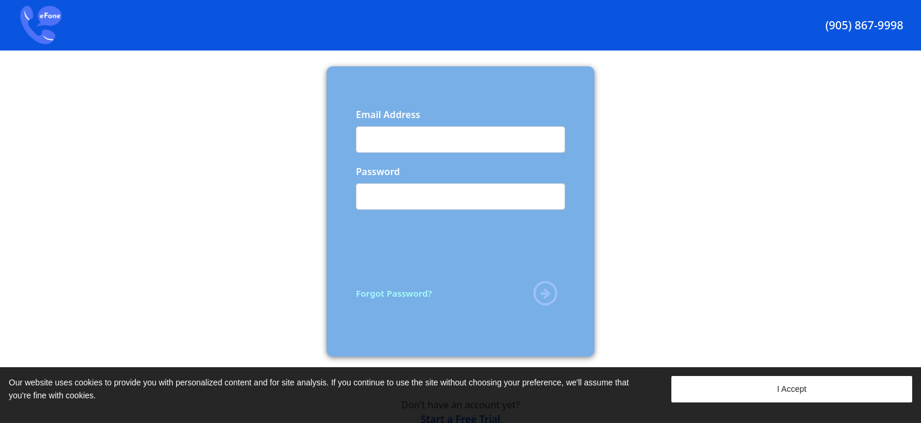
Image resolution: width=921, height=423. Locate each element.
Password (378, 171)
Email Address (388, 114)
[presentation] (445, 244)
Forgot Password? (394, 293)
